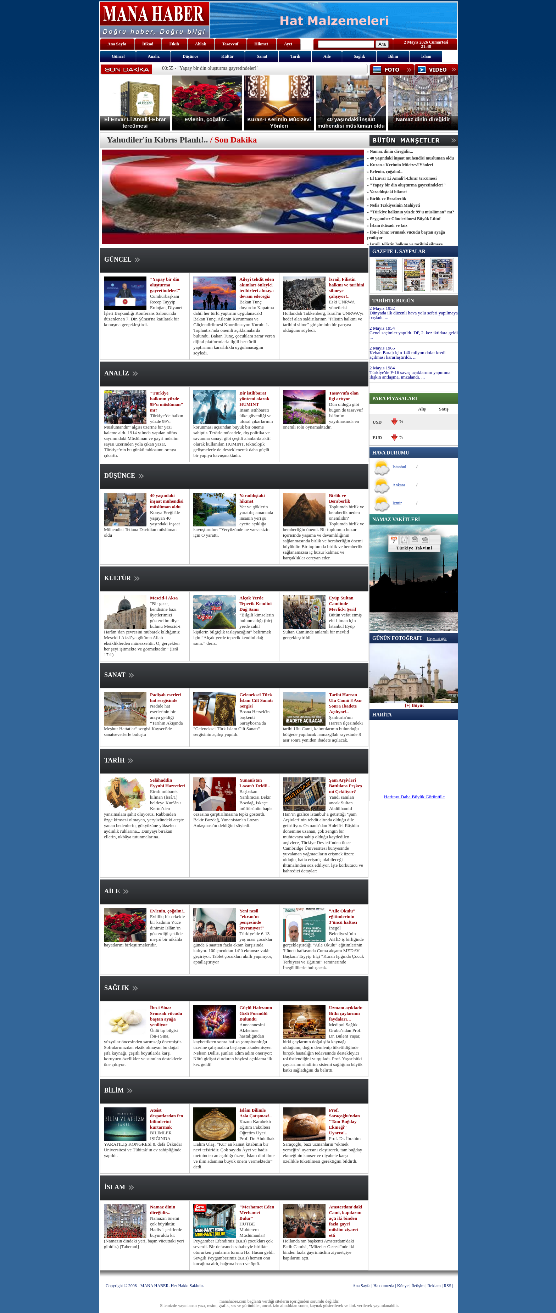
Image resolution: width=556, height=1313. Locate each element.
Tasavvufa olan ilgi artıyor (344, 395)
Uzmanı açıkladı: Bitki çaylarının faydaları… (346, 1013)
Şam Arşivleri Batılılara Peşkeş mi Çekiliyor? (345, 785)
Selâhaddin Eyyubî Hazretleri (167, 782)
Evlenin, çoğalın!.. (167, 910)
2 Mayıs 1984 (382, 367)
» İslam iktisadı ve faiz (387, 225)
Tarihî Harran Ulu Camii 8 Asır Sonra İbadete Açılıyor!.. (345, 703)
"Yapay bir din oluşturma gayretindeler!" (165, 284)
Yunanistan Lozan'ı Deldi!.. (254, 782)
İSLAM (119, 1187)
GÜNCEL (122, 259)
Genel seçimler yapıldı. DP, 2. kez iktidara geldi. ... (414, 335)
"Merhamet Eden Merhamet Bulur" (256, 1212)
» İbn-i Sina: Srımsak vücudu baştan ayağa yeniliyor (406, 235)
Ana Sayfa (361, 1285)
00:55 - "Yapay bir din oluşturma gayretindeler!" (210, 68)
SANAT (119, 674)
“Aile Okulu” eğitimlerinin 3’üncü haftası (343, 916)
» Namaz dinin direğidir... (390, 151)
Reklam (434, 1285)
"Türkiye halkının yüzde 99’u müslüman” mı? (166, 401)
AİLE (117, 891)
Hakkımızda (383, 1285)
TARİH (119, 760)
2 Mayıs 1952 (382, 308)
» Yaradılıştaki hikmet (387, 191)
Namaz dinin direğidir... (162, 1209)
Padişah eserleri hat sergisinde (165, 697)
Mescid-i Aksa (164, 597)
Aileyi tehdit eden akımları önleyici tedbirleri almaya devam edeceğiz (256, 287)
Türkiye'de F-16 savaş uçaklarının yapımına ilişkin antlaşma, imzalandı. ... (409, 375)
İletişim (417, 1285)
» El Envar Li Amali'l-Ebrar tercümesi (402, 178)
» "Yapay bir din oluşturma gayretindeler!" (406, 185)
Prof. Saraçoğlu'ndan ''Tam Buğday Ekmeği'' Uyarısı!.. (344, 1121)
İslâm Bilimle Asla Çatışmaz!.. (255, 1112)
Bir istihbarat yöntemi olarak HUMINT (254, 398)
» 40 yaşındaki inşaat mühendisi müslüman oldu (410, 158)
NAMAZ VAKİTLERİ (396, 519)
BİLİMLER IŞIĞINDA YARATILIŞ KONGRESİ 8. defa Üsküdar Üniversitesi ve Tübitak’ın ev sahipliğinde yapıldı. (143, 1144)
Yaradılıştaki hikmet (252, 498)
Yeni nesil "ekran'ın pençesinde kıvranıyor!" (252, 919)
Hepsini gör (436, 638)
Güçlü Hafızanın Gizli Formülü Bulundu (255, 1013)
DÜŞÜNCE (124, 475)
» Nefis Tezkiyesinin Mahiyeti (393, 205)
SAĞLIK (121, 987)
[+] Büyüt (414, 703)
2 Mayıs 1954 (382, 328)
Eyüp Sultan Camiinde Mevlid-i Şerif (342, 603)
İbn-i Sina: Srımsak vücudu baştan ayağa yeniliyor (166, 1016)
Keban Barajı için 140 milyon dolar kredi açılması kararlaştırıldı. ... (407, 355)
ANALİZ (121, 373)
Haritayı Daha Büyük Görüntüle (414, 796)
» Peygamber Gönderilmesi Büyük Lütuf (403, 218)
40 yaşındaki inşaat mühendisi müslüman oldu (166, 501)
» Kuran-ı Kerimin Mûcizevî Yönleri (400, 164)
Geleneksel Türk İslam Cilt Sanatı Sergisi (256, 700)
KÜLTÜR (122, 578)
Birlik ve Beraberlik (339, 498)
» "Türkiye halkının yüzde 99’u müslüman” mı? (410, 211)
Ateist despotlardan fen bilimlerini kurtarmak (166, 1118)
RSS (447, 1285)
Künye (402, 1285)
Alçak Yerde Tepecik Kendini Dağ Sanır (255, 603)
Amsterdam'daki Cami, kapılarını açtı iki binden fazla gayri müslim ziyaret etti (345, 1221)
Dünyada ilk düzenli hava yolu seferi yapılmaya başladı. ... (413, 315)
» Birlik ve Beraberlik (386, 198)
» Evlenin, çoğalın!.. (384, 171)
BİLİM (119, 1090)
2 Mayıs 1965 (382, 348)
